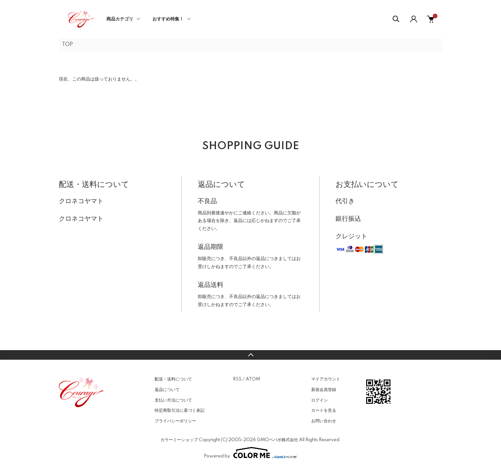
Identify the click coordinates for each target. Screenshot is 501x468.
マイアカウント (325, 379)
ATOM (253, 379)
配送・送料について (173, 379)
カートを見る (323, 410)
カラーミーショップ (179, 440)
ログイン (319, 400)
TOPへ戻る (250, 355)
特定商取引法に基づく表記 (179, 410)
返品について (167, 389)
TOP (67, 44)
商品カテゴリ (119, 19)
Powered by (250, 452)
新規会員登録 (323, 389)
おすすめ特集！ (168, 19)
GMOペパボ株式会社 (277, 440)
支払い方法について (173, 400)
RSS (237, 379)
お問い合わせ (323, 421)
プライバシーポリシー (175, 421)
